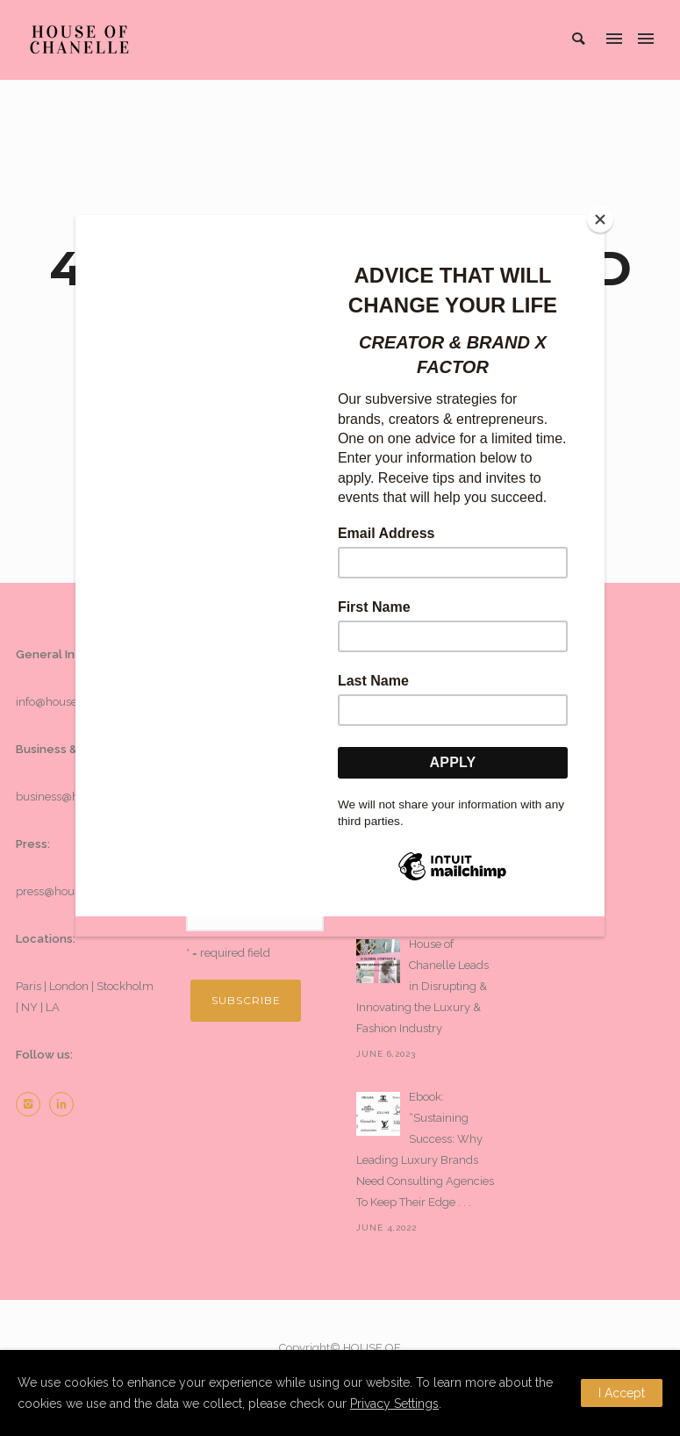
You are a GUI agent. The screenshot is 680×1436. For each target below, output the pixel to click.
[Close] (600, 219)
